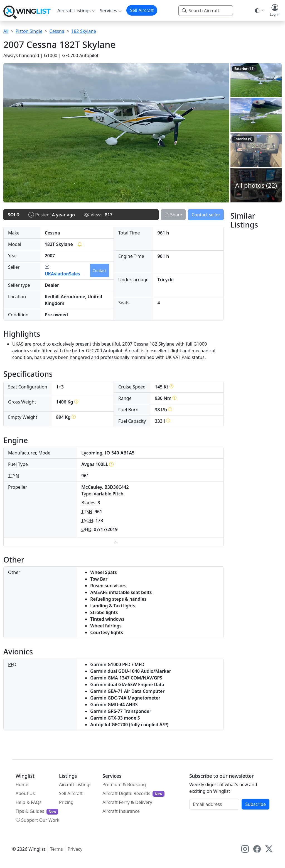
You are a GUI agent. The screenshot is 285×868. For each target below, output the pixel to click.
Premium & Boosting (124, 784)
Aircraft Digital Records (133, 793)
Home (22, 784)
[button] (274, 10)
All (5, 31)
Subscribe (255, 804)
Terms (56, 849)
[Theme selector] (259, 10)
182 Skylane (83, 31)
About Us (25, 793)
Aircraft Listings (75, 784)
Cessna (57, 31)
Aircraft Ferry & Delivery (127, 802)
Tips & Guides (37, 811)
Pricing (66, 802)
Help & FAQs (28, 802)
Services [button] (108, 11)
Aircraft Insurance (121, 811)
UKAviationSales (62, 270)
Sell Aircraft (142, 10)
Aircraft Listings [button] (74, 11)
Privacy (75, 849)
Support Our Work (37, 820)
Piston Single (29, 31)
